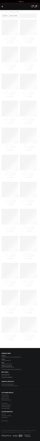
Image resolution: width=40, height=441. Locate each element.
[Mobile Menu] (3, 6)
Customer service (5, 396)
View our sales (5, 420)
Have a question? (5, 395)
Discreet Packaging (6, 406)
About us (3, 414)
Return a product (5, 398)
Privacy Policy (4, 417)
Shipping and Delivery (6, 405)
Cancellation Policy (6, 408)
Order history (4, 403)
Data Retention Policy (6, 400)
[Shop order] (14, 15)
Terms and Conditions (6, 415)
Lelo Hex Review (6, 374)
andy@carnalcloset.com (7, 364)
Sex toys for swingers (7, 377)
